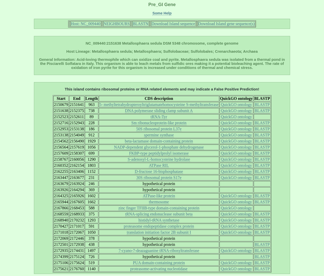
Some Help (162, 13)
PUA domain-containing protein (159, 263)
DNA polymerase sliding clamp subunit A (159, 110)
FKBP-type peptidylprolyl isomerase (159, 153)
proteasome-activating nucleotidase (159, 269)
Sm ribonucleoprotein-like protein (159, 123)
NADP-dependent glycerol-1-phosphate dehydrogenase (159, 147)
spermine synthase (159, 135)
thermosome (159, 202)
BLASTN (140, 24)
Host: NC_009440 (85, 24)
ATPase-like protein (159, 196)
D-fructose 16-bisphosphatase (159, 171)
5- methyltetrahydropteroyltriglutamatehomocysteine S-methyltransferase (158, 104)
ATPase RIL (159, 165)
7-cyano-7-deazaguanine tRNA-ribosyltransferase (158, 250)
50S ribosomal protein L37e (158, 129)
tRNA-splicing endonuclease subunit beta (159, 214)
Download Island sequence (173, 24)
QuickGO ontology (236, 104)
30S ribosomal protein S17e (158, 177)
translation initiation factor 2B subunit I (159, 232)
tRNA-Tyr (159, 117)
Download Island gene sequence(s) (226, 24)
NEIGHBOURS (117, 24)
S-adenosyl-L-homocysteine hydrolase (159, 159)
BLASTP (262, 104)
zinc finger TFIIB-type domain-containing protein (158, 208)
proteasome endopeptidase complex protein (159, 226)
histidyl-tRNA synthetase (158, 220)
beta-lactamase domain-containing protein (159, 141)
